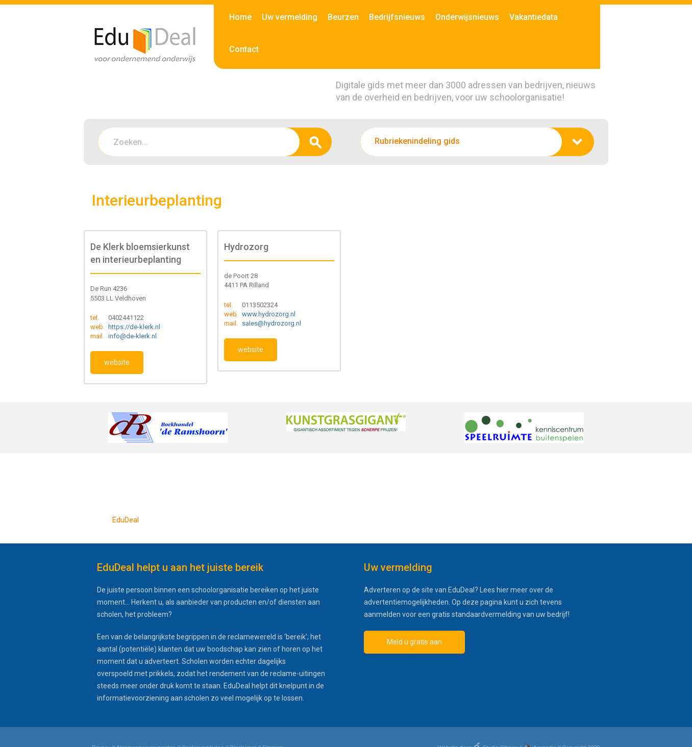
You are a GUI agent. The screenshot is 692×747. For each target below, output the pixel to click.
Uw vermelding (289, 17)
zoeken (316, 142)
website (117, 362)
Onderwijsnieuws (467, 17)
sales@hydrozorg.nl (271, 323)
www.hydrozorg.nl (268, 314)
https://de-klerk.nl (134, 327)
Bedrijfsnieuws (397, 17)
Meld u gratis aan (414, 642)
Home (240, 17)
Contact (244, 49)
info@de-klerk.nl (132, 336)
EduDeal (125, 520)
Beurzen (343, 17)
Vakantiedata (533, 17)
